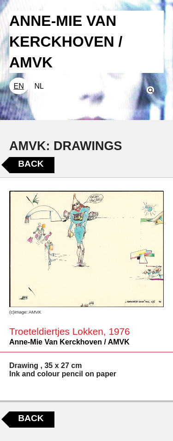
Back (30, 164)
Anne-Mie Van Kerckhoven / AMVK (69, 342)
